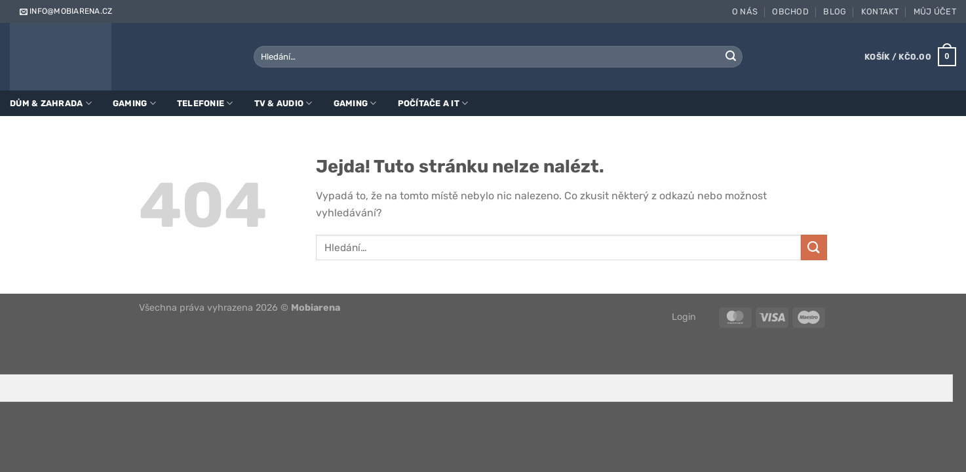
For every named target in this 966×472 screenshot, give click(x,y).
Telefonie (205, 103)
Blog (834, 11)
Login (684, 317)
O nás (745, 11)
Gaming (134, 103)
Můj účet (935, 11)
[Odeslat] (731, 57)
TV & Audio (283, 103)
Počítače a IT (433, 103)
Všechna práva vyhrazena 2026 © (239, 307)
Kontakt (880, 11)
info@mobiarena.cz (65, 11)
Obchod (790, 11)
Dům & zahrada (51, 103)
